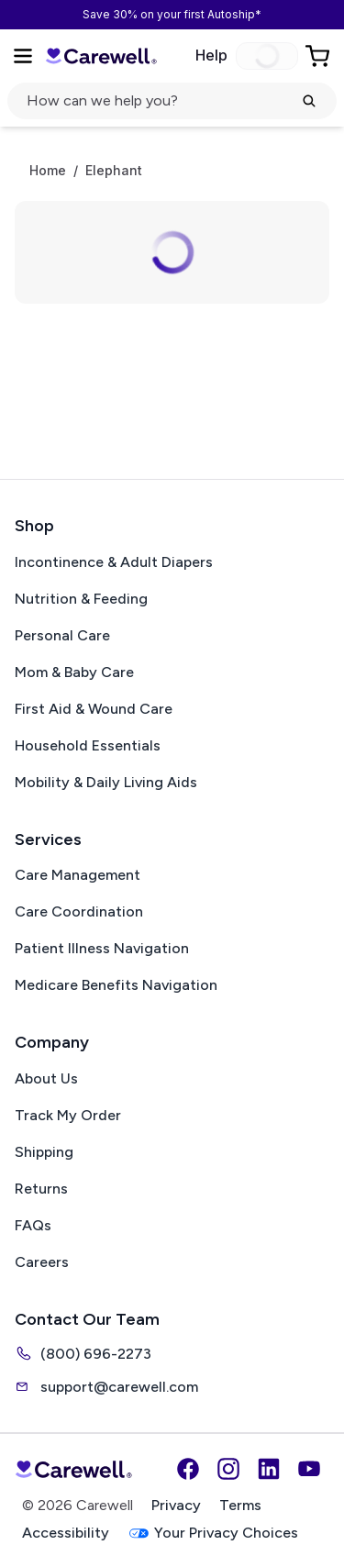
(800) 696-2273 (83, 1353)
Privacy (176, 1505)
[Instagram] (228, 1469)
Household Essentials (88, 745)
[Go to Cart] (319, 56)
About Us (46, 1078)
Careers (42, 1262)
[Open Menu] (23, 56)
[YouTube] (309, 1469)
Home (47, 170)
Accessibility (65, 1532)
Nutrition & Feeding (81, 598)
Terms (240, 1505)
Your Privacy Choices (213, 1533)
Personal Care (62, 635)
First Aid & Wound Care (93, 708)
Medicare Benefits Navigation (116, 985)
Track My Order (68, 1115)
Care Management (77, 875)
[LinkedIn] (269, 1469)
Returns (41, 1188)
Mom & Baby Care (74, 672)
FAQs (33, 1225)
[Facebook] (188, 1469)
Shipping (44, 1152)
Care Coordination (79, 911)
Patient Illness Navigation (102, 948)
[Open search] (172, 101)
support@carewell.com (106, 1386)
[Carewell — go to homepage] (101, 56)
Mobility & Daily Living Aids (106, 782)
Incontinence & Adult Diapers (114, 562)
